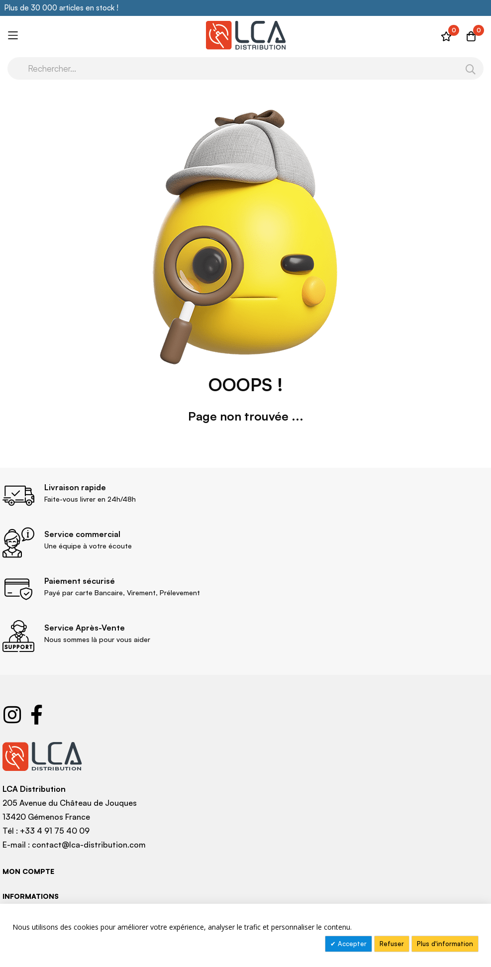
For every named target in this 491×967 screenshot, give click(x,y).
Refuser (392, 944)
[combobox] (245, 68)
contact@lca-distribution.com (89, 845)
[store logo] (245, 35)
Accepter (351, 944)
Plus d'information (445, 944)
